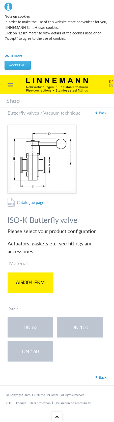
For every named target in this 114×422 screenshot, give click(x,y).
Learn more (13, 55)
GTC (9, 403)
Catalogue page (30, 202)
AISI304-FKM (30, 282)
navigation (10, 85)
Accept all (17, 65)
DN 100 (79, 327)
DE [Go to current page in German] (111, 82)
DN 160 (30, 351)
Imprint (21, 403)
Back (102, 113)
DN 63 (30, 327)
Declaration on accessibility (72, 403)
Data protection (40, 403)
